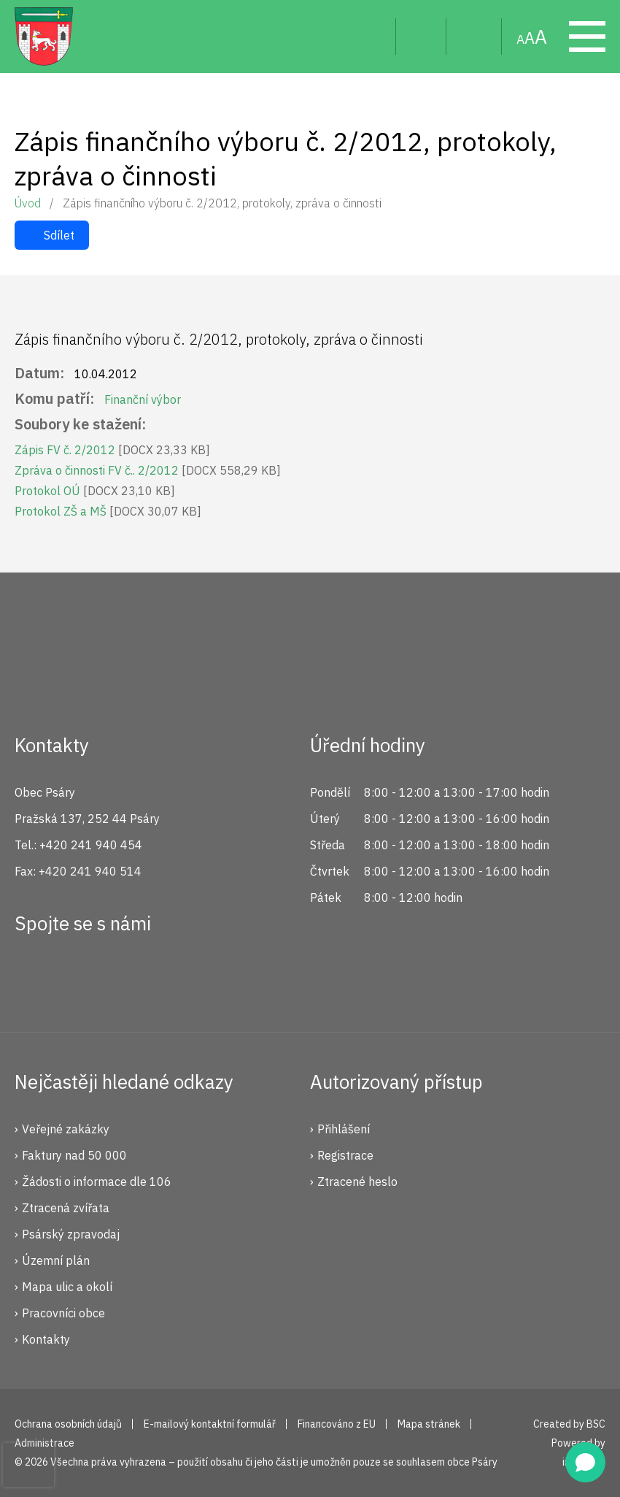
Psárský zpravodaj (71, 1234)
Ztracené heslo (357, 1181)
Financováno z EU (337, 1424)
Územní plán (56, 1260)
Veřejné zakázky (65, 1129)
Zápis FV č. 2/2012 (112, 450)
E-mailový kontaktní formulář (210, 1424)
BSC (595, 1424)
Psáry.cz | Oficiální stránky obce (44, 36)
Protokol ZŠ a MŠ (108, 511)
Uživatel (421, 36)
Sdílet (59, 235)
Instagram (82, 976)
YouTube (131, 976)
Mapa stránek (474, 36)
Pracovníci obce (63, 1313)
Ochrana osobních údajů (68, 1424)
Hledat (373, 36)
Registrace (345, 1155)
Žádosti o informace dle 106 (96, 1181)
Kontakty (46, 1339)
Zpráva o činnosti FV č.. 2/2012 (148, 470)
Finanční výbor (142, 399)
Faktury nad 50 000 (74, 1155)
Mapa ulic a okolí (67, 1286)
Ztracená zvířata (65, 1208)
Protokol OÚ (95, 490)
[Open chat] (585, 1462)
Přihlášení (343, 1129)
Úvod (28, 203)
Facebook (34, 976)
